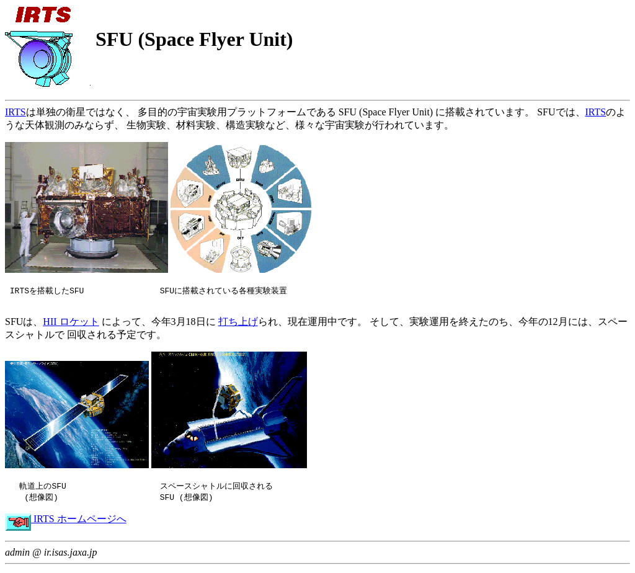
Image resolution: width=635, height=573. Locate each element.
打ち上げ (238, 324)
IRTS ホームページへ (66, 522)
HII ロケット (71, 324)
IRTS (15, 112)
